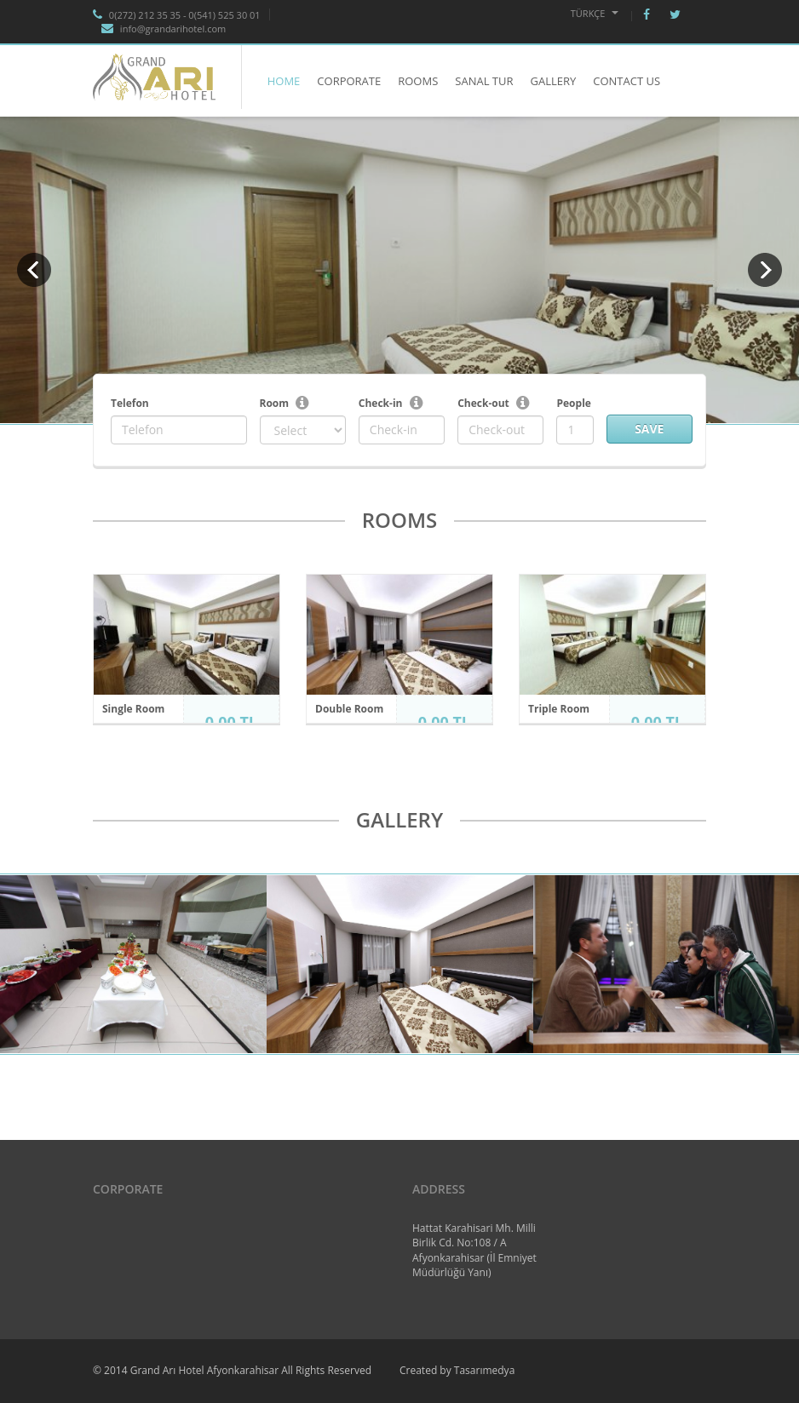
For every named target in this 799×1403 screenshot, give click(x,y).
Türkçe (595, 13)
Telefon (130, 403)
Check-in (381, 403)
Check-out (483, 403)
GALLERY (553, 81)
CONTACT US (626, 81)
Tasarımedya (484, 1370)
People (573, 403)
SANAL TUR (484, 81)
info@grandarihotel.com (163, 28)
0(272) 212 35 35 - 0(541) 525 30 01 (177, 15)
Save (649, 429)
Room (275, 403)
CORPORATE (349, 81)
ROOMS (418, 81)
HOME (284, 81)
